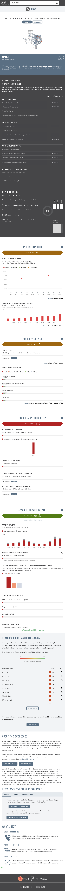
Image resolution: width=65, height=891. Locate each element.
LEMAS (61, 403)
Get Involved (41, 878)
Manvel (6, 57)
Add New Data (33, 724)
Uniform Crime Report (35, 403)
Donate (26, 878)
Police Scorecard (5, 3)
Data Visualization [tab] (27, 794)
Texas (31, 9)
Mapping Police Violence (55, 363)
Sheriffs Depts (37, 22)
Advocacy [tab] (6, 794)
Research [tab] (15, 794)
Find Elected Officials (17, 817)
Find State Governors (19, 806)
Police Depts (27, 22)
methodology (9, 764)
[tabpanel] (32, 809)
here (3, 757)
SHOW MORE (32, 708)
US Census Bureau (57, 298)
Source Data (26, 764)
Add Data (14, 358)
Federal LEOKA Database (55, 326)
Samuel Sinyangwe (28, 759)
